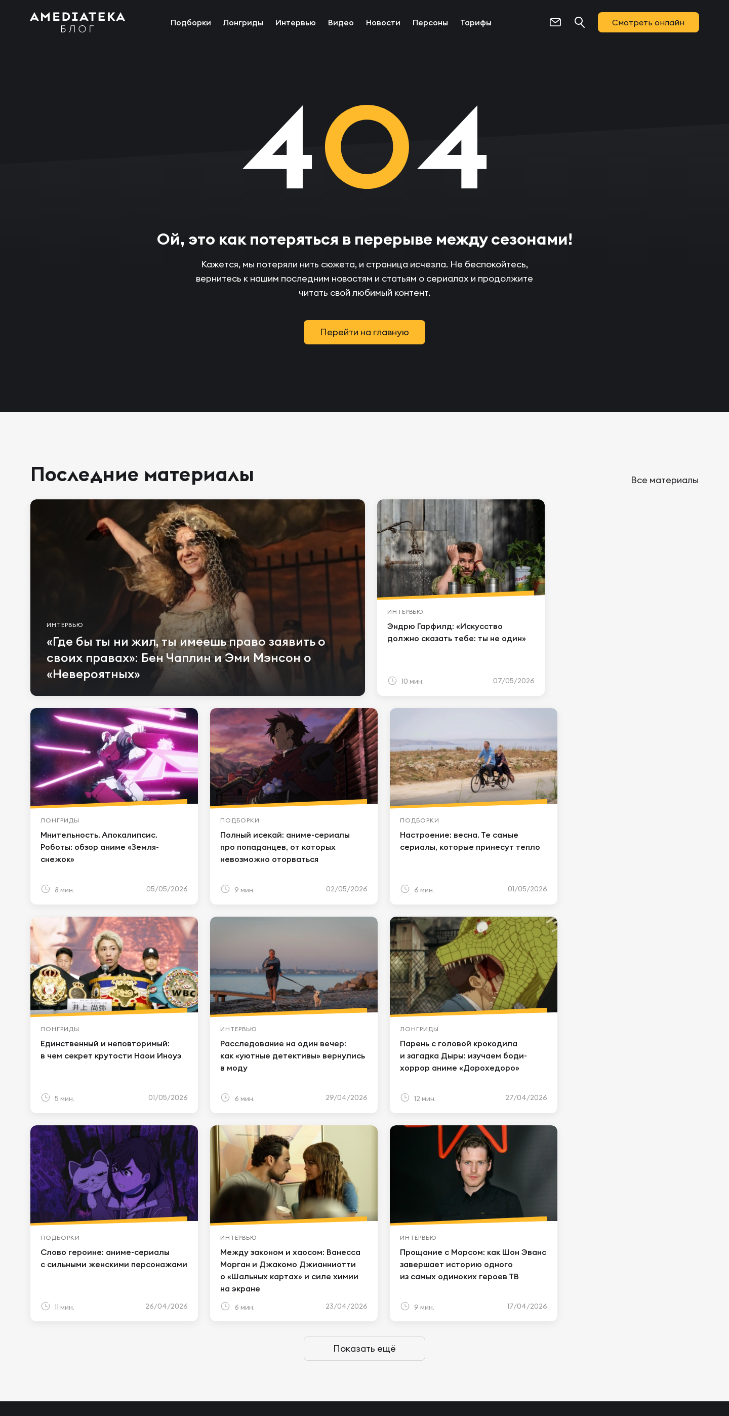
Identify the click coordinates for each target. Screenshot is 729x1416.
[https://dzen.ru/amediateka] (656, 1304)
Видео (341, 22)
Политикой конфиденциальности (254, 1370)
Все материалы (665, 480)
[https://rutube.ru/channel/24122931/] (688, 1304)
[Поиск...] (579, 22)
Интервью (295, 22)
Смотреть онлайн (648, 22)
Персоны (430, 22)
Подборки (191, 22)
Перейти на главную (364, 332)
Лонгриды (243, 22)
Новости (383, 22)
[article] (194, 597)
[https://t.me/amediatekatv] (559, 1304)
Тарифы (476, 22)
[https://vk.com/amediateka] (591, 1304)
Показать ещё (364, 1140)
